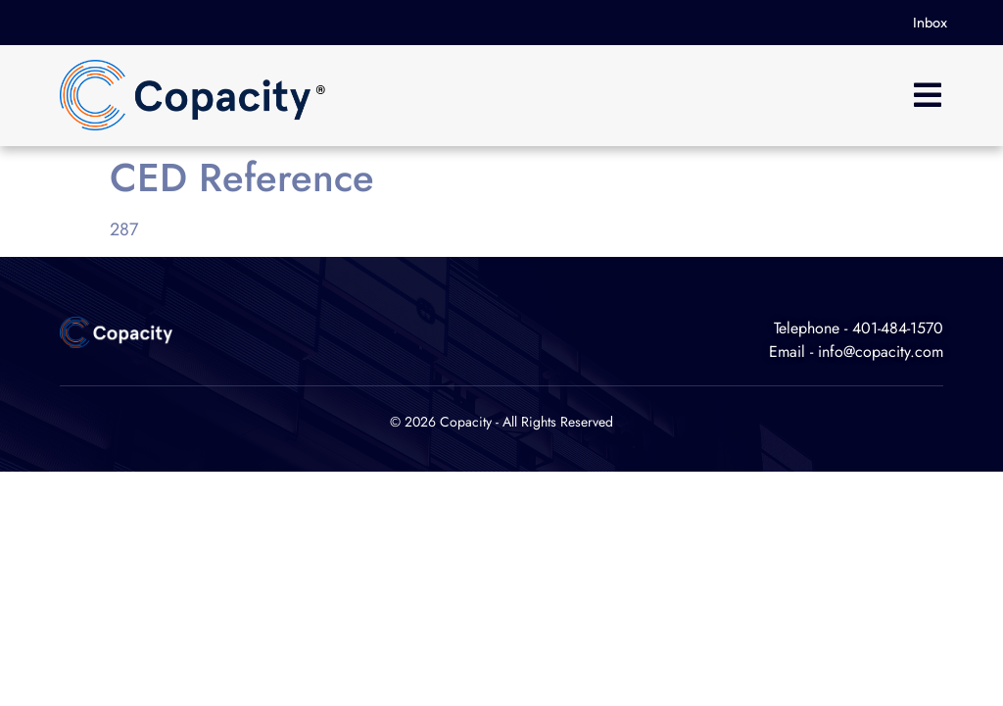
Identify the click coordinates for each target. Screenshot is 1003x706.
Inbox (930, 22)
